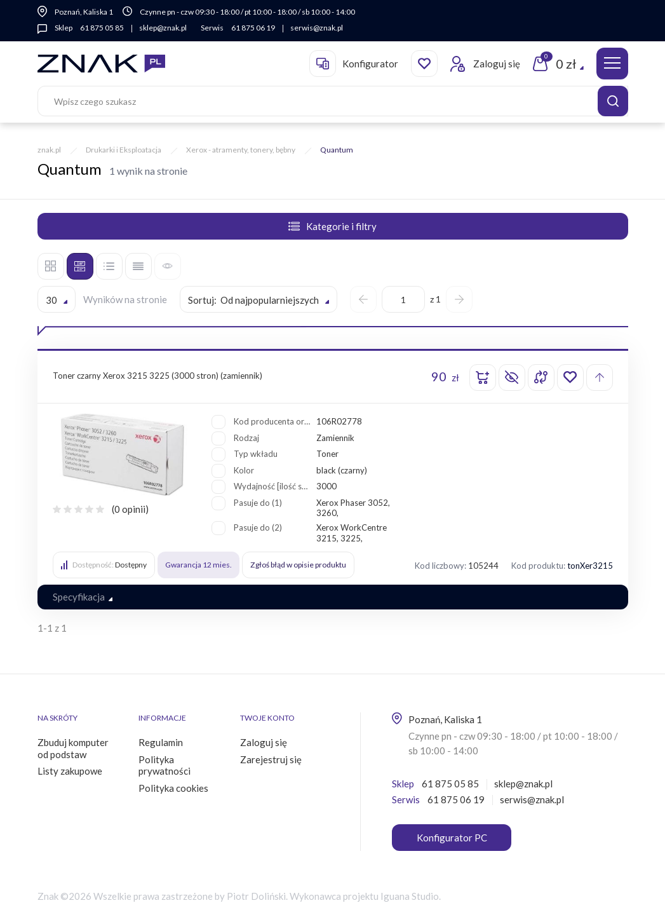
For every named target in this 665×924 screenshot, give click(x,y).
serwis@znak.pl (316, 27)
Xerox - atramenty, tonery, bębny (240, 149)
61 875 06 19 (253, 27)
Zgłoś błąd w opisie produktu (298, 564)
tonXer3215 (590, 566)
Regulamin (160, 742)
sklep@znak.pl (163, 27)
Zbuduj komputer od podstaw (73, 748)
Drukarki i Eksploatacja (123, 149)
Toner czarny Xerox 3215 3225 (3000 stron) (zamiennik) (157, 375)
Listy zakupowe (69, 771)
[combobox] (56, 299)
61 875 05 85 (102, 27)
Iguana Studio (409, 896)
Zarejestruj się (271, 759)
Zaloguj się (263, 742)
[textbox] (258, 300)
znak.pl (49, 149)
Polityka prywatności (164, 765)
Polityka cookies (173, 788)
